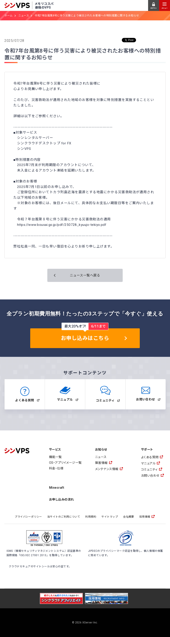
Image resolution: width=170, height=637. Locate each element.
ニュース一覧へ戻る (85, 275)
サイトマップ (109, 516)
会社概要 (128, 516)
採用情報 (144, 516)
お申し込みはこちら (85, 338)
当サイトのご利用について (63, 516)
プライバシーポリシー (28, 516)
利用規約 (90, 516)
